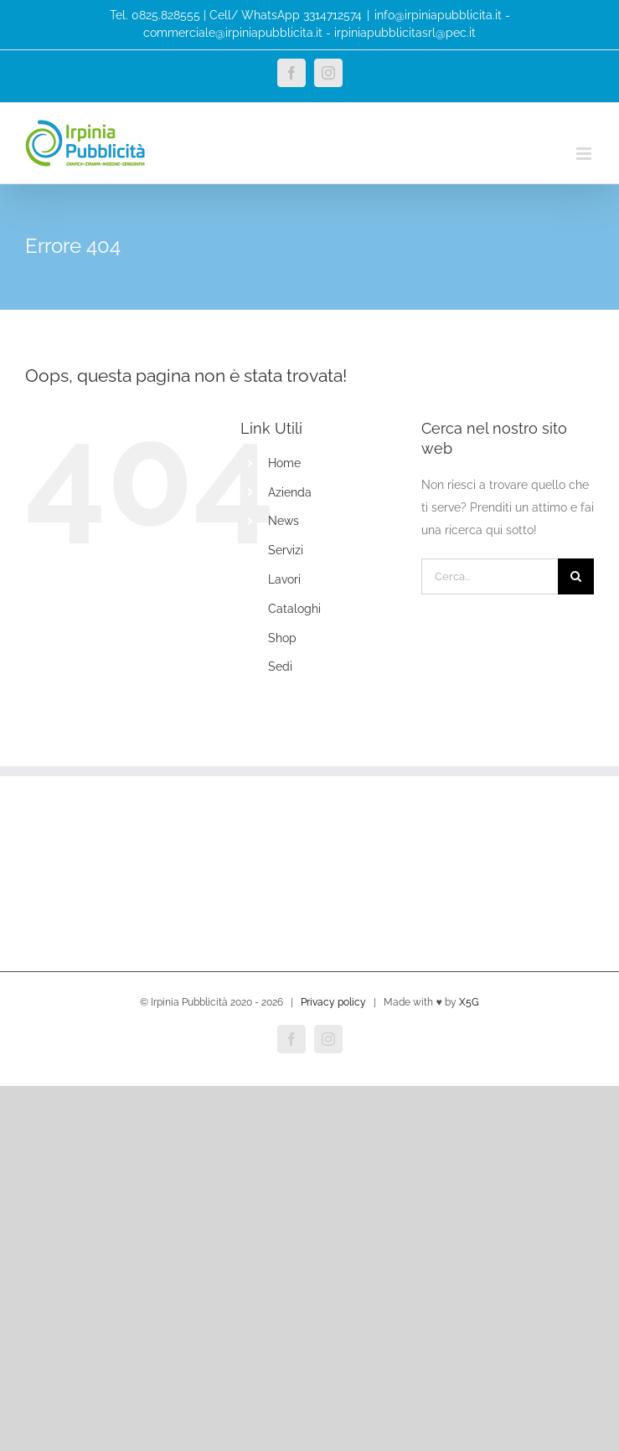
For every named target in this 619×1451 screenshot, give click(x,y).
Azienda (290, 492)
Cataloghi (294, 608)
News (283, 520)
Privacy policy (333, 1002)
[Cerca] (576, 576)
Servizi (285, 550)
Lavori (284, 579)
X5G (469, 1002)
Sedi (280, 666)
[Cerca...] (489, 576)
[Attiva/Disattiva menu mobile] (585, 153)
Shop (282, 638)
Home (284, 463)
